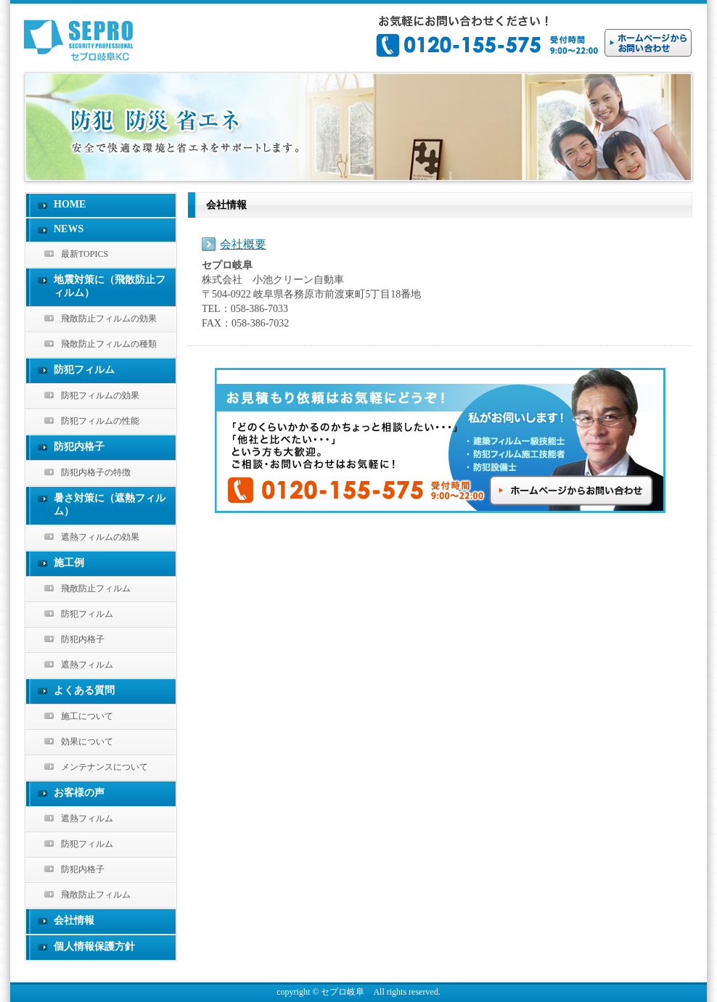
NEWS (68, 228)
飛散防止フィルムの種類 (109, 344)
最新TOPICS (84, 254)
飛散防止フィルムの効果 (109, 318)
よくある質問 (84, 690)
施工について (87, 716)
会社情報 (74, 920)
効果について (87, 741)
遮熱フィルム (87, 665)
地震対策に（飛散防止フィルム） (109, 286)
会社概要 (243, 244)
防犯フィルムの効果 (100, 395)
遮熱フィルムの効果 (100, 537)
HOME (70, 204)
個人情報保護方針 (94, 946)
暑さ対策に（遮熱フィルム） (109, 505)
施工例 (69, 562)
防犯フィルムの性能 (100, 421)
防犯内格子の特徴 (96, 472)
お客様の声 (79, 792)
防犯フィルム (84, 369)
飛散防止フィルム (96, 588)
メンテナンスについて (104, 767)
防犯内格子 (79, 446)
